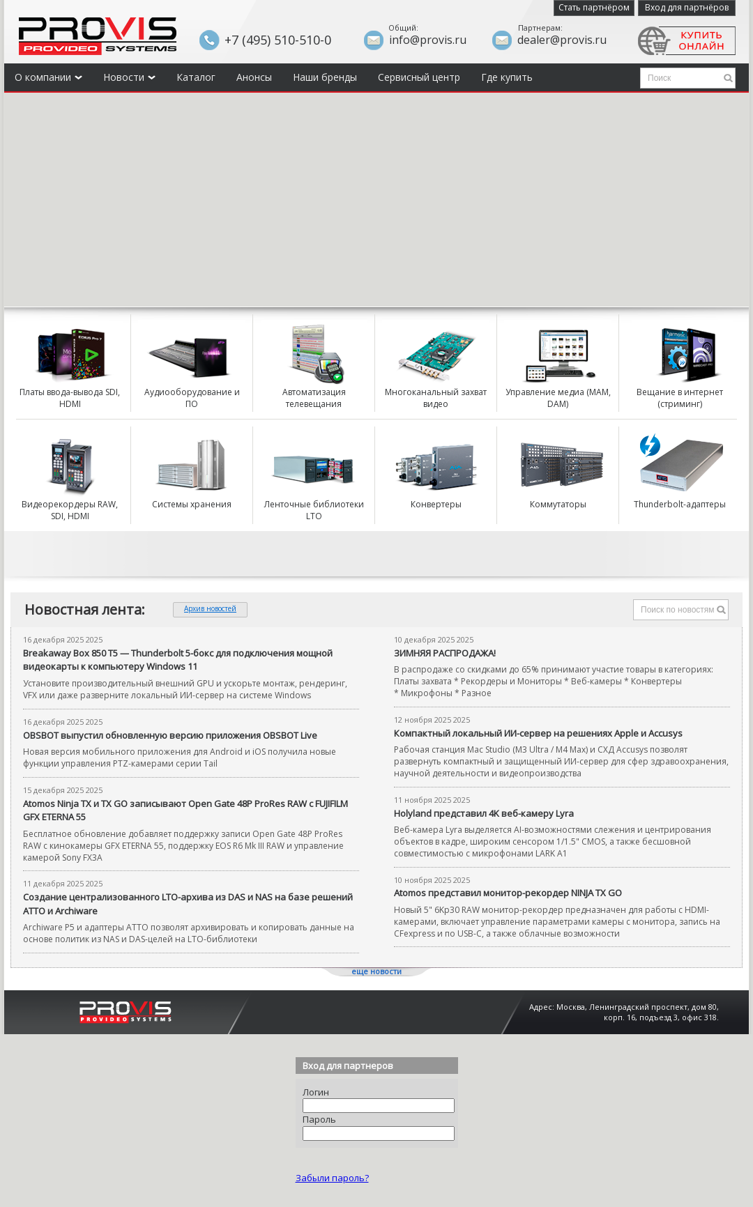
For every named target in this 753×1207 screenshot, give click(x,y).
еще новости (376, 971)
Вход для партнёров (687, 7)
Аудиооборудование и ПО (192, 398)
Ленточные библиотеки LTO (314, 510)
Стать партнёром (594, 7)
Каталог (195, 77)
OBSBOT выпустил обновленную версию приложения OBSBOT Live (170, 735)
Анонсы (254, 77)
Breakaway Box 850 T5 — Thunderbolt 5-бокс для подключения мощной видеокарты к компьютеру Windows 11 (178, 660)
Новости (129, 77)
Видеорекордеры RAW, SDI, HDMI (70, 510)
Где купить (507, 77)
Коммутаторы (558, 504)
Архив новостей (210, 608)
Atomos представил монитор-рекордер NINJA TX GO (508, 892)
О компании (48, 77)
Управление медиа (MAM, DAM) (558, 398)
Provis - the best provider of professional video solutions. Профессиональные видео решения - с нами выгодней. (97, 36)
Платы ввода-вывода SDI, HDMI (70, 398)
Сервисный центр (419, 77)
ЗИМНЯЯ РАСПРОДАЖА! (445, 653)
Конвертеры (436, 504)
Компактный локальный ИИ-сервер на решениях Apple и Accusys (538, 733)
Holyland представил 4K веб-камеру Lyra (484, 813)
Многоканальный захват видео (436, 398)
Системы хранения (191, 504)
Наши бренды (325, 77)
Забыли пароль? (332, 1177)
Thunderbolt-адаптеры (680, 504)
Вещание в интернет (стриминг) (680, 398)
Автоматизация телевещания (314, 398)
